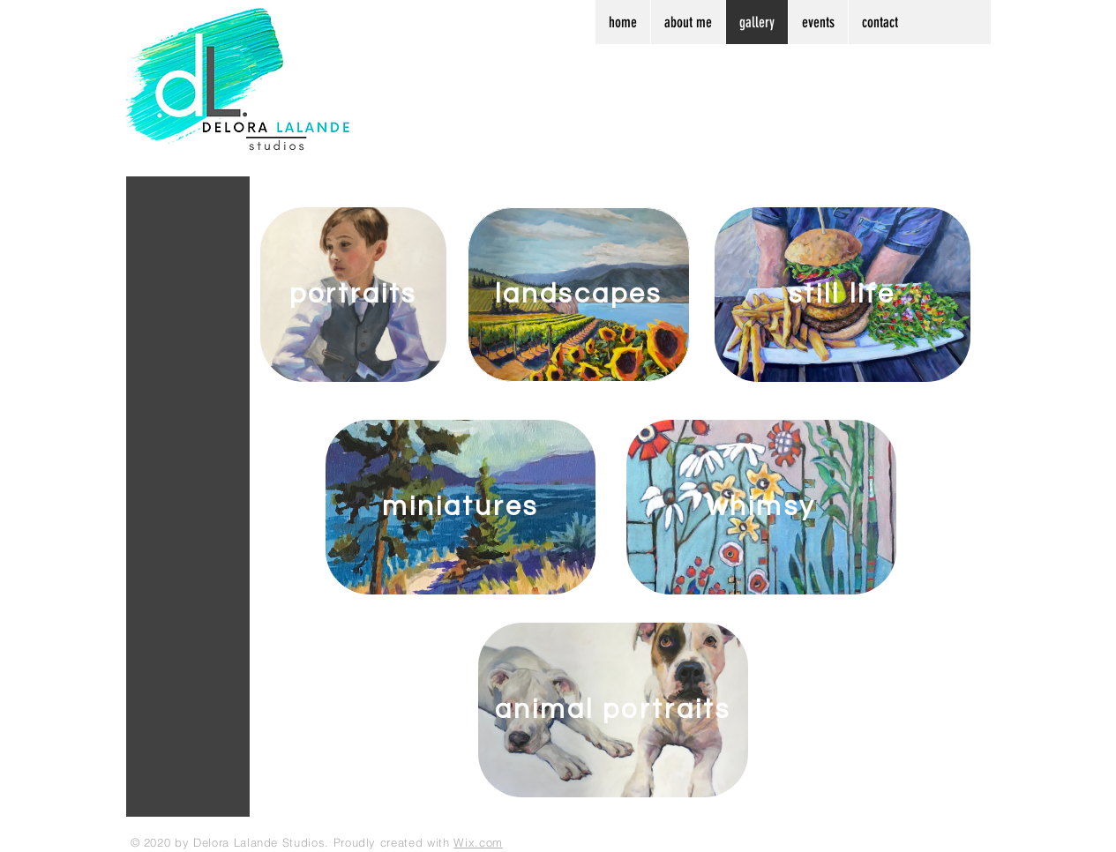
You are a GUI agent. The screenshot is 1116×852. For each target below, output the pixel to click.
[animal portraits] (613, 710)
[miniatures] (460, 507)
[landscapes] (579, 294)
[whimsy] (761, 507)
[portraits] (353, 294)
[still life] (842, 294)
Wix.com (478, 842)
